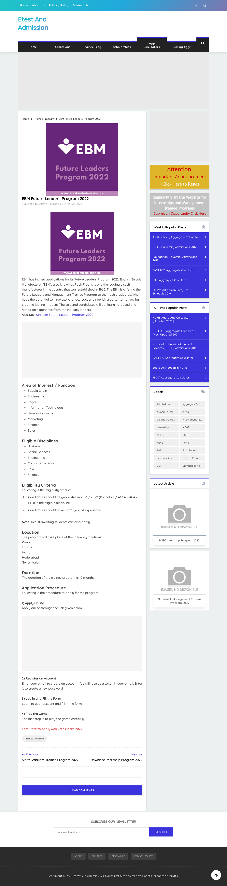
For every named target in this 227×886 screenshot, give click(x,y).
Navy (160, 442)
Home (24, 5)
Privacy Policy (59, 5)
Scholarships (122, 47)
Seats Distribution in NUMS (170, 367)
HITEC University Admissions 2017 (174, 247)
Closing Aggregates (168, 419)
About (78, 856)
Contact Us (80, 5)
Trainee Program (34, 738)
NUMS (160, 434)
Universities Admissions (193, 465)
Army (185, 411)
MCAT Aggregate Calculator (171, 377)
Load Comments (82, 790)
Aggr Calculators (152, 45)
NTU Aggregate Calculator (170, 280)
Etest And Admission (86, 876)
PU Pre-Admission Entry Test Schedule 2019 (171, 291)
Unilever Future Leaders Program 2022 (64, 315)
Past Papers (189, 450)
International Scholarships (193, 419)
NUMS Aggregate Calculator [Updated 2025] (171, 319)
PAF (159, 450)
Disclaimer (118, 856)
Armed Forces (165, 411)
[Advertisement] (113, 81)
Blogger (147, 876)
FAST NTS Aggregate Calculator (174, 270)
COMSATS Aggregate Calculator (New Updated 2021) (174, 332)
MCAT (185, 427)
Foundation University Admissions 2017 (175, 258)
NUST (185, 434)
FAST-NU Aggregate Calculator (173, 358)
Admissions (62, 47)
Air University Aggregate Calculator (176, 237)
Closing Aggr (182, 47)
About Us (38, 5)
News (185, 442)
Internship (163, 427)
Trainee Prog (92, 47)
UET (159, 465)
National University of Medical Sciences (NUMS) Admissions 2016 (174, 346)
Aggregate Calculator (193, 404)
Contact (97, 856)
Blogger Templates (166, 876)
